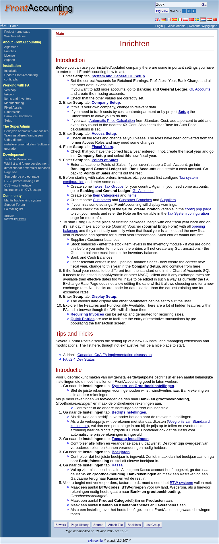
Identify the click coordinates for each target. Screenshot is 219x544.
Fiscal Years (102, 147)
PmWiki (22, 219)
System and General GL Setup (118, 76)
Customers (102, 200)
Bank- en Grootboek (18, 116)
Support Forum (14, 204)
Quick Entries (83, 319)
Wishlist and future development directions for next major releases (27, 166)
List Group (153, 524)
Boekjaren (121, 452)
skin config (95, 540)
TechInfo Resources (18, 159)
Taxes (97, 186)
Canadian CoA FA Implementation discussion (114, 355)
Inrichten (135, 43)
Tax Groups (113, 186)
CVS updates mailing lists (21, 181)
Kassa (117, 465)
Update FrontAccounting (21, 75)
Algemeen (11, 47)
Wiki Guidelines (15, 36)
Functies (10, 51)
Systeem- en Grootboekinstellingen (143, 386)
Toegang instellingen (130, 439)
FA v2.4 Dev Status (79, 359)
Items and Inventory (18, 98)
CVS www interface (17, 185)
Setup (8, 120)
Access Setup (104, 133)
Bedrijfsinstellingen (129, 412)
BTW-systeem (181, 482)
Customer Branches (135, 200)
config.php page (198, 209)
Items (132, 195)
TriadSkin (9, 215)
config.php (11, 79)
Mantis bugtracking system (22, 200)
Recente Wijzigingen (203, 26)
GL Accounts (199, 89)
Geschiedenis (175, 26)
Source (98, 524)
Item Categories (106, 195)
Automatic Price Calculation (112, 120)
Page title (10, 172)
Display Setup (104, 296)
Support (9, 59)
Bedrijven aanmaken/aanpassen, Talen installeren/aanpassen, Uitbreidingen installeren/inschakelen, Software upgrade (27, 139)
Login (159, 26)
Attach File (115, 524)
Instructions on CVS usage (22, 189)
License (9, 55)
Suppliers (168, 200)
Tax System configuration (188, 213)
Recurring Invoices (87, 314)
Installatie (11, 70)
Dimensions (12, 112)
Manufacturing (14, 103)
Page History (80, 524)
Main (60, 33)
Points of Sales (105, 160)
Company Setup (106, 102)
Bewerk (61, 524)
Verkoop (10, 90)
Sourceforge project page (21, 176)
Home (14, 26)
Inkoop (8, 94)
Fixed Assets (13, 107)
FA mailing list (13, 209)
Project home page (17, 31)
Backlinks (134, 524)
